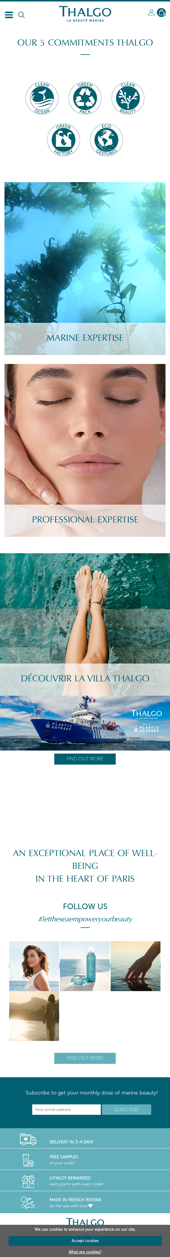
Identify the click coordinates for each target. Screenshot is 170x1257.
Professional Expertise (85, 519)
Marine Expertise (85, 337)
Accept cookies (85, 1241)
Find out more (85, 759)
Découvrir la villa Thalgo (85, 678)
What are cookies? (85, 1252)
